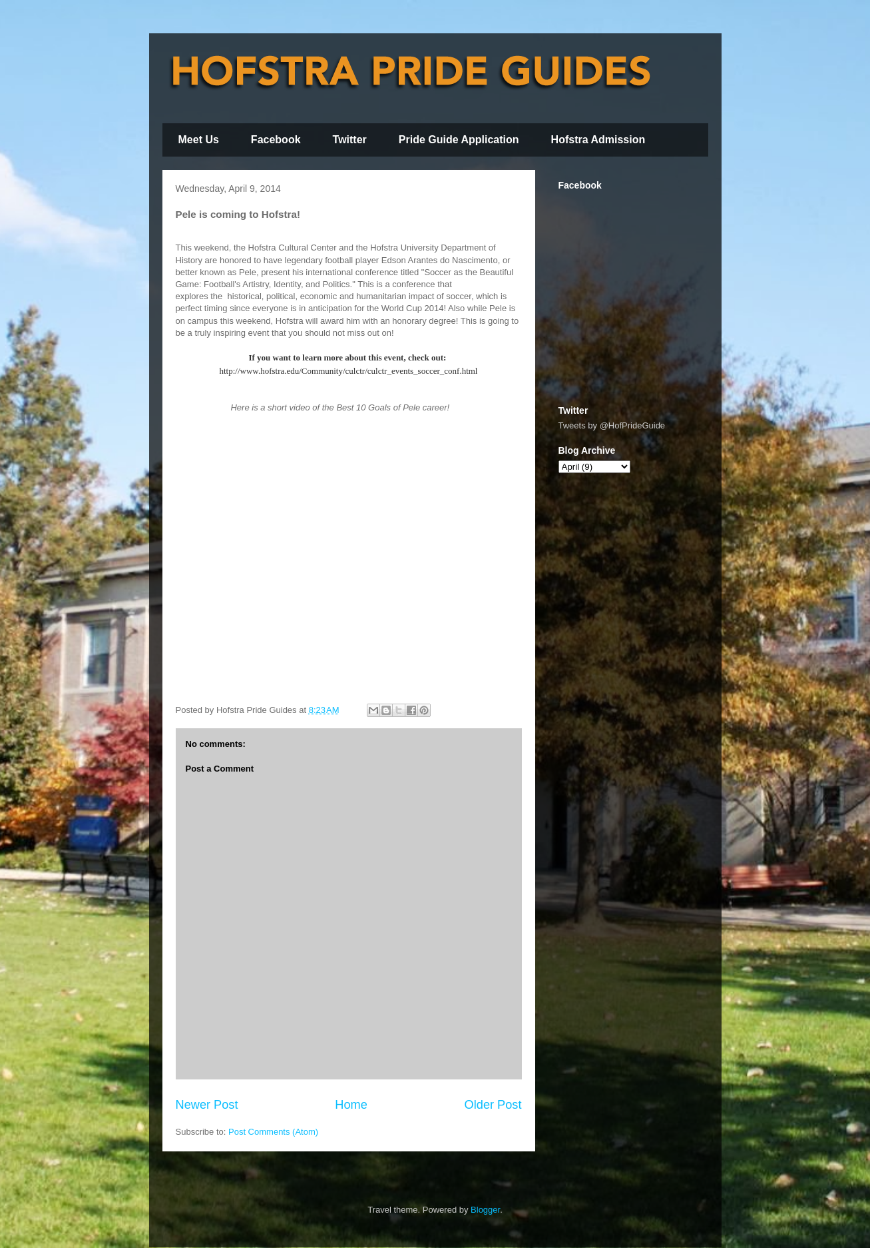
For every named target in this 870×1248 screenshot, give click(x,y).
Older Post (493, 1104)
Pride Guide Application (459, 139)
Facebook (276, 139)
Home (351, 1104)
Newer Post (207, 1104)
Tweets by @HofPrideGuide (612, 425)
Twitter (350, 139)
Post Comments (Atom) (273, 1132)
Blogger (485, 1210)
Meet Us (198, 139)
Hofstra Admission (598, 139)
